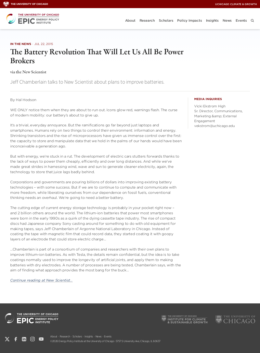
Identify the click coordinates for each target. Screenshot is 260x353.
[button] (252, 20)
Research (147, 20)
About (130, 20)
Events (241, 20)
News (227, 20)
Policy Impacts (189, 20)
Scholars (166, 20)
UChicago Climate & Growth (236, 4)
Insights (212, 20)
